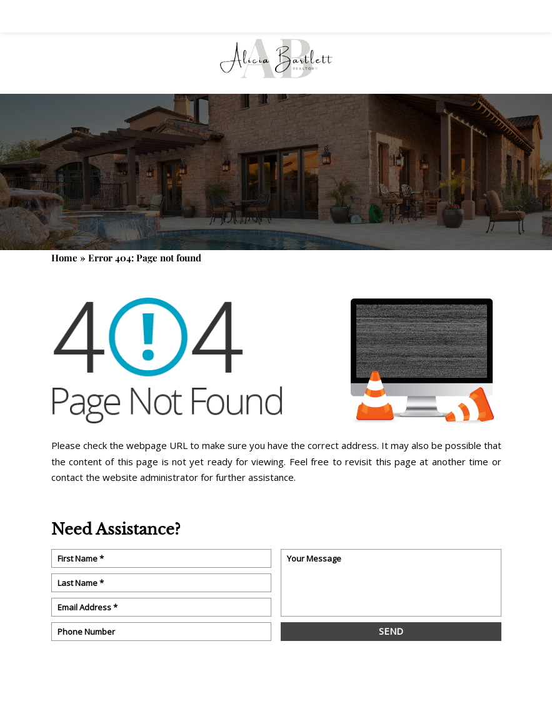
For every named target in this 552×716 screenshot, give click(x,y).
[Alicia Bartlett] (276, 63)
